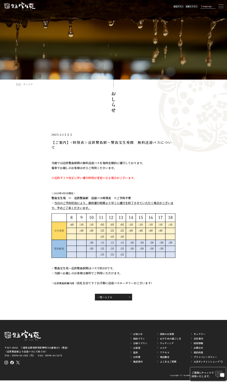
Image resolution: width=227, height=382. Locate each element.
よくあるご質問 (168, 362)
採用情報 (198, 344)
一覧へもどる (108, 297)
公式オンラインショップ (207, 362)
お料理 (136, 358)
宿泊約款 (198, 353)
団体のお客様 (167, 335)
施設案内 (138, 362)
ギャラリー (199, 335)
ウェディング (167, 344)
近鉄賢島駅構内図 (65, 283)
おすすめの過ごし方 (170, 339)
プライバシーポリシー (205, 358)
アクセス (164, 353)
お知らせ (138, 335)
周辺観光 (164, 358)
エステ (163, 348)
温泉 (135, 353)
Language (202, 6)
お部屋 (136, 348)
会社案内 (198, 339)
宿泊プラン (160, 6)
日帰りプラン (183, 6)
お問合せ (198, 348)
